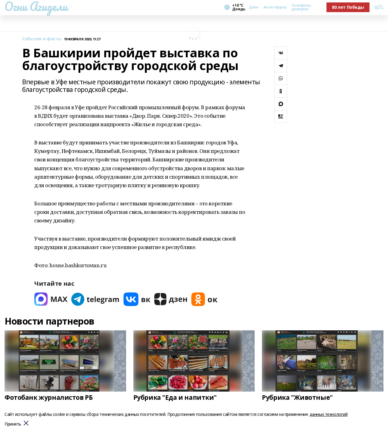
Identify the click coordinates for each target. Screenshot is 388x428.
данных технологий (328, 414)
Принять (13, 424)
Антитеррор (275, 7)
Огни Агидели (36, 6)
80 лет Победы (348, 7)
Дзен (253, 7)
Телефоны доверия (301, 7)
